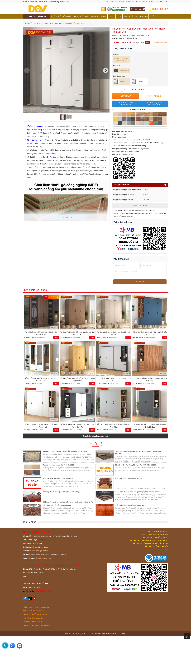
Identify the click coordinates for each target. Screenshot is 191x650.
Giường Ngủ (56, 16)
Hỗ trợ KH (163, 1)
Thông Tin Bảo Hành (140, 185)
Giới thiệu (121, 1)
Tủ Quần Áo (67, 16)
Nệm (125, 16)
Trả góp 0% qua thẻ (154, 104)
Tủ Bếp (152, 16)
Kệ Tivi (119, 16)
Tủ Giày (111, 16)
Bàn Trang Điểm (91, 16)
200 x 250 (137, 81)
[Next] (105, 70)
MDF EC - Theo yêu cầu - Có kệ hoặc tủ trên (121, 59)
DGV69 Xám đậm (121, 70)
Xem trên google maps (44, 558)
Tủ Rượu (103, 16)
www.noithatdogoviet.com (39, 551)
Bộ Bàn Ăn (133, 16)
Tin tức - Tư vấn (153, 1)
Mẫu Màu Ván (130, 1)
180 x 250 (119, 81)
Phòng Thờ (143, 16)
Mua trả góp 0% (126, 104)
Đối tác (145, 1)
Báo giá (138, 1)
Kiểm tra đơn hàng (111, 1)
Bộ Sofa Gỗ (78, 16)
